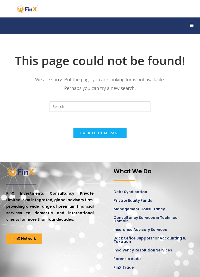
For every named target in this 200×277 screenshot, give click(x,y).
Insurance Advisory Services (140, 229)
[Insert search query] (100, 106)
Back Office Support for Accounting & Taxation (150, 240)
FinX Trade (124, 267)
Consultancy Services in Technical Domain (146, 219)
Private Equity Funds (133, 200)
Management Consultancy (139, 209)
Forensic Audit (127, 258)
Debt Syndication (130, 191)
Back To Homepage (100, 133)
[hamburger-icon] (191, 25)
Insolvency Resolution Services (143, 250)
